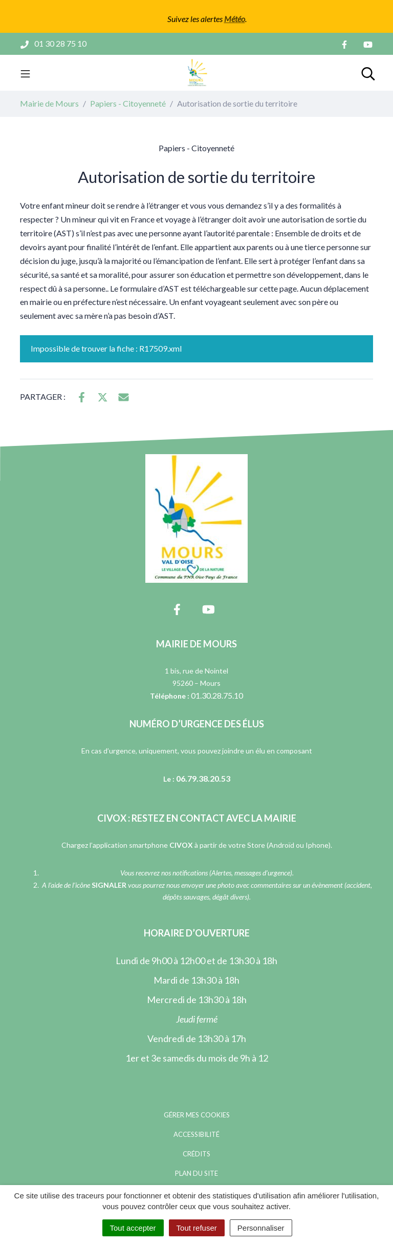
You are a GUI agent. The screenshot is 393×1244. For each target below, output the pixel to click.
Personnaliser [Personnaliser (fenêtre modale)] (261, 1227)
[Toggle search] (368, 73)
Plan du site (196, 1173)
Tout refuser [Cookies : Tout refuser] (197, 1227)
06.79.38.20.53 (203, 778)
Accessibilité (196, 1134)
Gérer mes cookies (197, 1115)
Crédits (196, 1154)
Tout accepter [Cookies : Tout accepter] (133, 1227)
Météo (234, 19)
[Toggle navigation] (25, 73)
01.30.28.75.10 (217, 695)
